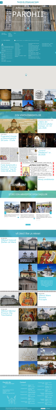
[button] (26, 75)
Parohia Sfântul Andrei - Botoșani (33, 52)
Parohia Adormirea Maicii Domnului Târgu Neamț (6, 56)
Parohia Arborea (17, 50)
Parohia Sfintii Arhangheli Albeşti (33, 46)
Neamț (10, 34)
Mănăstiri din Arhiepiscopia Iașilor (9, 393)
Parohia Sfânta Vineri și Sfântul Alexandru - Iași (33, 51)
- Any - (6, 40)
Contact (30, 3)
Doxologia (4, 392)
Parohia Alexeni (17, 47)
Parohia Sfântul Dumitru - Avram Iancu (34, 58)
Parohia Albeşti (17, 44)
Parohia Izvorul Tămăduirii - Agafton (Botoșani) (20, 56)
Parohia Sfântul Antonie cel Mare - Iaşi (34, 53)
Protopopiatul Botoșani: (42, 394)
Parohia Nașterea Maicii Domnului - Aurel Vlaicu (33, 44)
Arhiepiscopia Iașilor (26, 3)
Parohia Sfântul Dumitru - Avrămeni (47, 43)
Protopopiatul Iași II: (24, 388)
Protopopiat (5, 34)
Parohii (21, 3)
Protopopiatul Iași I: (24, 385)
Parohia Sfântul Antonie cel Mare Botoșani (33, 55)
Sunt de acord (43, 408)
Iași (10, 33)
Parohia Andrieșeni (18, 49)
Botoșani (10, 35)
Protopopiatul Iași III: (23, 391)
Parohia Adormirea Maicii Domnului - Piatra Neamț (7, 50)
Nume (15, 33)
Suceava (10, 36)
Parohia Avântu (17, 54)
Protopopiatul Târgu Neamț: (41, 383)
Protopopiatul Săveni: (41, 402)
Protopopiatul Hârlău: (24, 398)
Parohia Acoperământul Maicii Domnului (7, 46)
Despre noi (4, 386)
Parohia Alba (17, 43)
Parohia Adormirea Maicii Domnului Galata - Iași (6, 54)
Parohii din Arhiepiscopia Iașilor (28, 2)
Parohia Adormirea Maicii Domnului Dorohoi (6, 52)
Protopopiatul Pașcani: (23, 394)
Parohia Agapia (3, 59)
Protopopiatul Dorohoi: (40, 395)
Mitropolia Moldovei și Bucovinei (8, 389)
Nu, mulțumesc (48, 408)
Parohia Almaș (17, 48)
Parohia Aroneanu (17, 52)
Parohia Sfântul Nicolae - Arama (47, 45)
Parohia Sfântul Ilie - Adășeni (46, 44)
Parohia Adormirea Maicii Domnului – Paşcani (7, 58)
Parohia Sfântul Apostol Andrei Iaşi (33, 56)
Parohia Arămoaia (17, 53)
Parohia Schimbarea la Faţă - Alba (33, 45)
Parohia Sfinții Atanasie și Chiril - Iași (34, 49)
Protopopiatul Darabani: (42, 400)
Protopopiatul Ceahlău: (40, 389)
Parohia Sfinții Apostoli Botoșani (33, 47)
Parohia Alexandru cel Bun (19, 45)
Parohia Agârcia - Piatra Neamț (6, 61)
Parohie (4, 33)
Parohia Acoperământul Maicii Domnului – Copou (7, 48)
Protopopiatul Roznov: (40, 386)
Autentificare (34, 3)
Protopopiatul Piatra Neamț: (24, 402)
